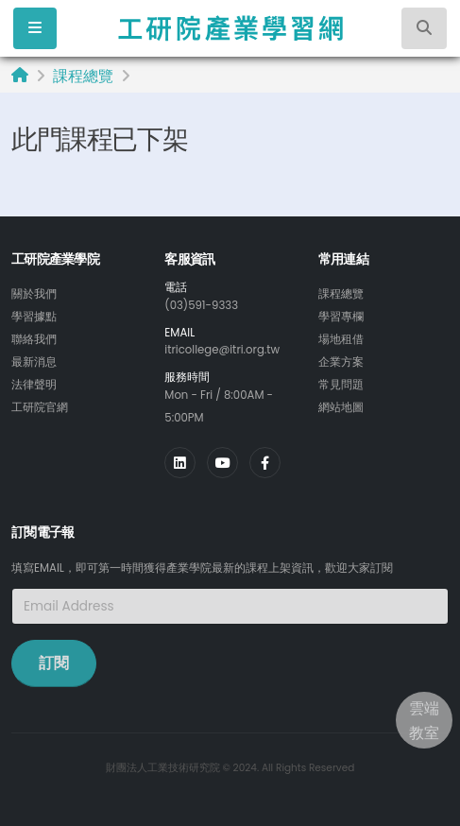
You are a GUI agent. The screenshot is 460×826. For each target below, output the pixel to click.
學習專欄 (341, 316)
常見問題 (341, 384)
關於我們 (34, 293)
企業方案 (341, 362)
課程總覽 (83, 76)
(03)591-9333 (201, 305)
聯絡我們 (34, 339)
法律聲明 (34, 384)
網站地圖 (341, 407)
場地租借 (341, 339)
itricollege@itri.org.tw (222, 349)
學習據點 (34, 316)
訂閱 (54, 663)
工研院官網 (39, 407)
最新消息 (34, 362)
